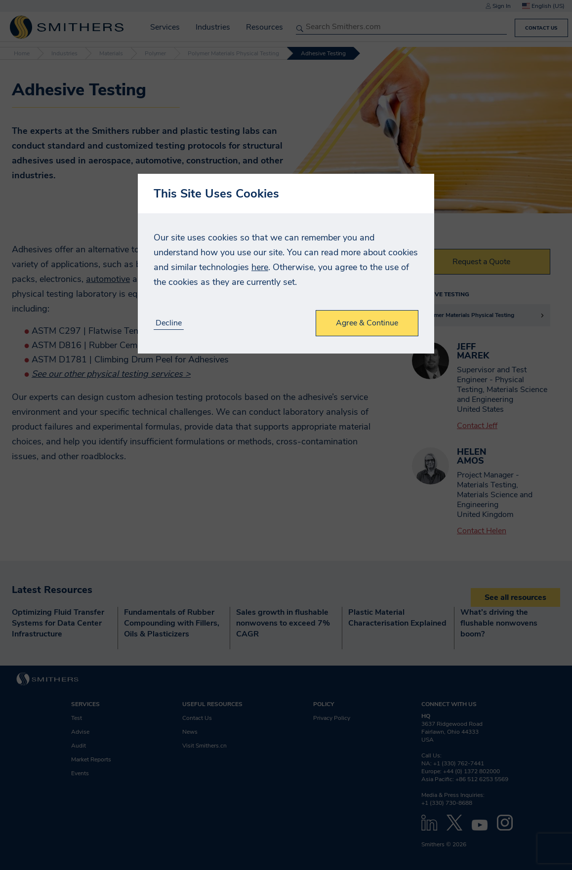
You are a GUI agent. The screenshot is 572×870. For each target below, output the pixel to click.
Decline (169, 323)
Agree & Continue (367, 322)
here (259, 267)
